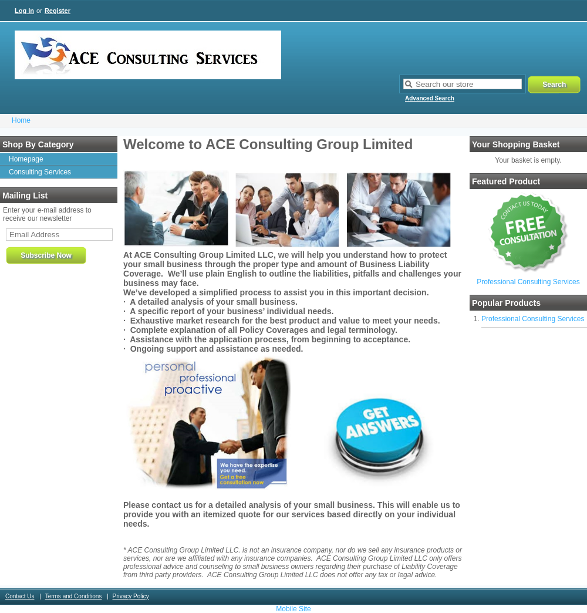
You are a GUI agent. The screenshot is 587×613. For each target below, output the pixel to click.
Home (21, 120)
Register (57, 10)
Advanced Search (429, 98)
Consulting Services (40, 172)
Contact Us (19, 596)
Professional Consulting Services (528, 282)
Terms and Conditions (73, 596)
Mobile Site (293, 609)
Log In (24, 10)
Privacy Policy (131, 596)
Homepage (26, 159)
